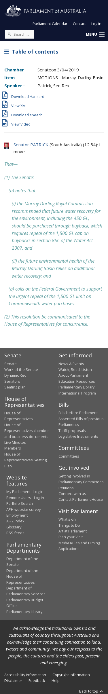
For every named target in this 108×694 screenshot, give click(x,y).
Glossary (13, 527)
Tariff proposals (72, 430)
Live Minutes (15, 442)
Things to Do (69, 525)
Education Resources (76, 381)
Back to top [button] (91, 691)
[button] (95, 34)
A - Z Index (15, 521)
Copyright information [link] (71, 674)
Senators (12, 381)
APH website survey (23, 509)
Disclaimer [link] (13, 680)
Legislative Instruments (78, 436)
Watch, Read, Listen (75, 369)
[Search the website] (19, 34)
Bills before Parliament (78, 412)
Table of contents (31, 51)
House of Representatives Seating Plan (25, 460)
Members (12, 448)
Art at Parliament (72, 531)
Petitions (66, 487)
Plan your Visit (70, 536)
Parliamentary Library (76, 387)
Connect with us (72, 493)
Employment (17, 515)
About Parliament (73, 375)
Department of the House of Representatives (22, 576)
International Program (77, 393)
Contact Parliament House (80, 499)
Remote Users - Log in (25, 497)
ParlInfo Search (19, 503)
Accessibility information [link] (25, 674)
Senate (10, 363)
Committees (68, 456)
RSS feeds (15, 532)
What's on (67, 519)
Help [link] (56, 680)
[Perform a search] (9, 34)
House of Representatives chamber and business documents (26, 430)
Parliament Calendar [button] (50, 23)
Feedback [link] (37, 680)
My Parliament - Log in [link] (24, 491)
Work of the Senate (21, 369)
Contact (79, 23)
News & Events (71, 363)
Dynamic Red (15, 375)
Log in (96, 23)
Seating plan (15, 387)
